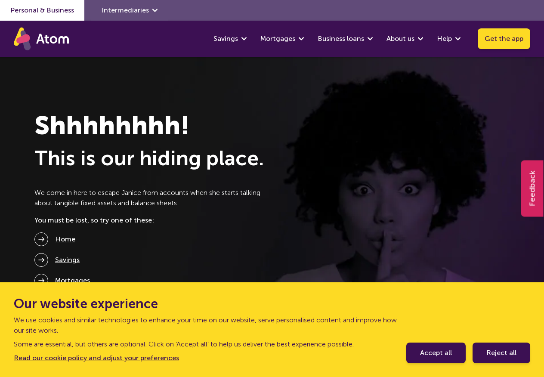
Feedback (532, 189)
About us (400, 38)
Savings (225, 38)
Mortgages (277, 38)
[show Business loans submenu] (370, 39)
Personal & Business (42, 10)
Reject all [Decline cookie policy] (501, 353)
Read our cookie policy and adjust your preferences (96, 358)
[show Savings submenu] (244, 39)
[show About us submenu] (420, 39)
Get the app (504, 38)
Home (65, 239)
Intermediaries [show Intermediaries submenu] (130, 10)
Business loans (341, 38)
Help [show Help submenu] (449, 39)
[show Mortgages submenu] (301, 39)
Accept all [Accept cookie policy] (436, 353)
